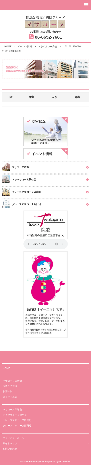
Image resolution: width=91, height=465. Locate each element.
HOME (45, 368)
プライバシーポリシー (45, 438)
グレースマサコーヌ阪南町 (45, 420)
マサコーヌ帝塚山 (45, 409)
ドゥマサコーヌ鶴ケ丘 (45, 415)
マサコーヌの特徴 (45, 381)
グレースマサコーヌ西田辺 (45, 425)
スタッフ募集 (45, 397)
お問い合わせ (45, 449)
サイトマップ (45, 443)
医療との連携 (45, 386)
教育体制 (45, 391)
